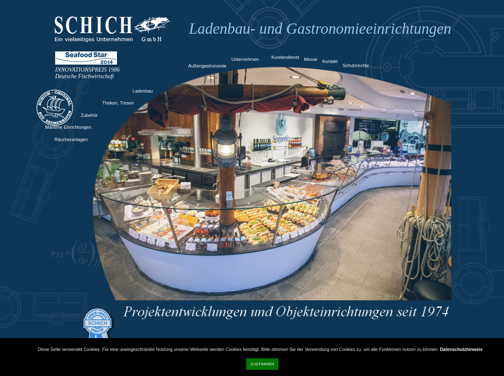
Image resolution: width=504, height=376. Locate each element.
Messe (310, 59)
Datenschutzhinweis (461, 349)
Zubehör (89, 115)
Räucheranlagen (71, 139)
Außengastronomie (207, 65)
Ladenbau (143, 90)
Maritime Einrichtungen (68, 127)
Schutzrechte (356, 65)
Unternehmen (245, 59)
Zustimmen (262, 364)
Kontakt (330, 61)
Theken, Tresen (118, 102)
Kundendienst (285, 57)
